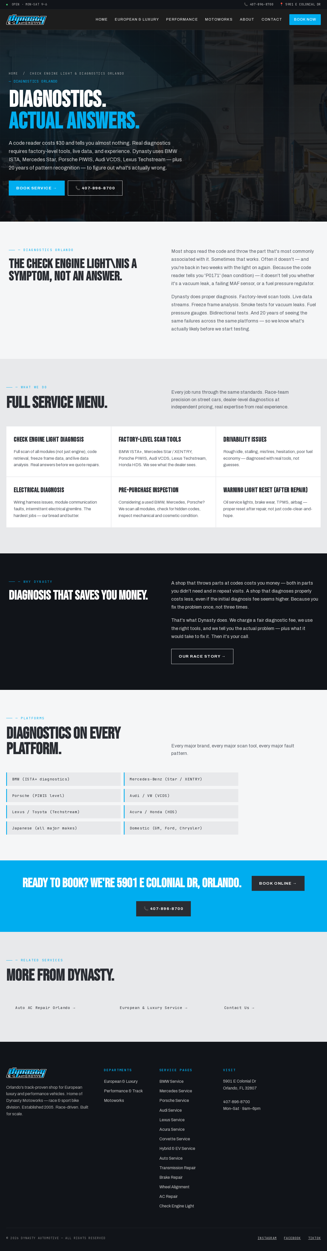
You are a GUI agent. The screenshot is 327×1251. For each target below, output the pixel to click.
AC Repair (168, 1196)
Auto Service (171, 1158)
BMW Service (171, 1081)
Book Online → (278, 883)
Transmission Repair (177, 1168)
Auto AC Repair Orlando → (45, 1007)
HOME (13, 73)
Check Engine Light (176, 1206)
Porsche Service (174, 1100)
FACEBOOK (292, 1238)
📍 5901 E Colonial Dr (300, 4)
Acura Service (172, 1129)
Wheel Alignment (174, 1187)
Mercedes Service (175, 1091)
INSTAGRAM (267, 1238)
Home (102, 19)
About (247, 19)
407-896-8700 (236, 1102)
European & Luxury (137, 19)
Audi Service (170, 1110)
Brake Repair (171, 1177)
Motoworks (219, 19)
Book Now (305, 19)
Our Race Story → (202, 656)
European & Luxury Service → (153, 1007)
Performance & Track (123, 1091)
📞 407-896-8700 (259, 4)
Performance (182, 19)
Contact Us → (239, 1007)
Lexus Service (172, 1120)
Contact (271, 19)
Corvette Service (174, 1139)
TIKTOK (314, 1238)
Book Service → (36, 188)
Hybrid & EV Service (177, 1148)
